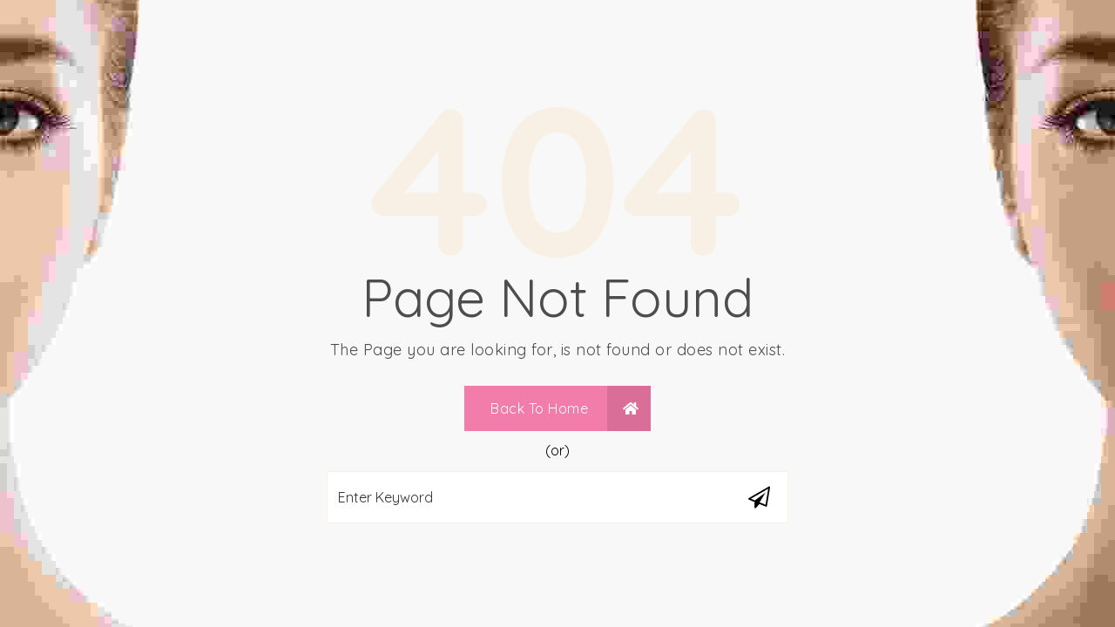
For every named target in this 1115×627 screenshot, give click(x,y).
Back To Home (564, 408)
